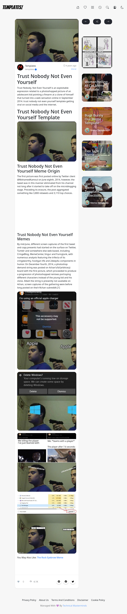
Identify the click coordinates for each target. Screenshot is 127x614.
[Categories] (92, 7)
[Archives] (100, 7)
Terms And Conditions (63, 600)
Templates (30, 65)
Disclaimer (82, 600)
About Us (44, 600)
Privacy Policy (29, 600)
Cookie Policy (98, 600)
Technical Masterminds (75, 605)
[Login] (114, 7)
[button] (66, 581)
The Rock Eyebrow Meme (50, 557)
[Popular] (85, 7)
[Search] (107, 7)
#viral (73, 69)
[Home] (77, 7)
